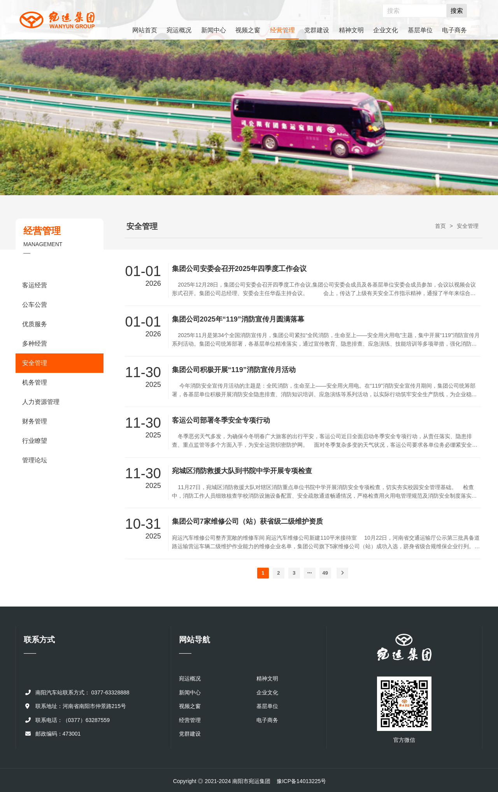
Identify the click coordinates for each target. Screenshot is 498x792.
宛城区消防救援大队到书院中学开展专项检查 (242, 471)
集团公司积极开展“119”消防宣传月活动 (234, 370)
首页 (440, 226)
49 (325, 573)
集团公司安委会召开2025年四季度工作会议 (239, 269)
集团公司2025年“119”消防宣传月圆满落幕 (238, 319)
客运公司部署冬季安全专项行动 (221, 420)
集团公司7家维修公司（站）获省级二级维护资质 (247, 521)
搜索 (457, 10)
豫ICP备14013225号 (301, 781)
